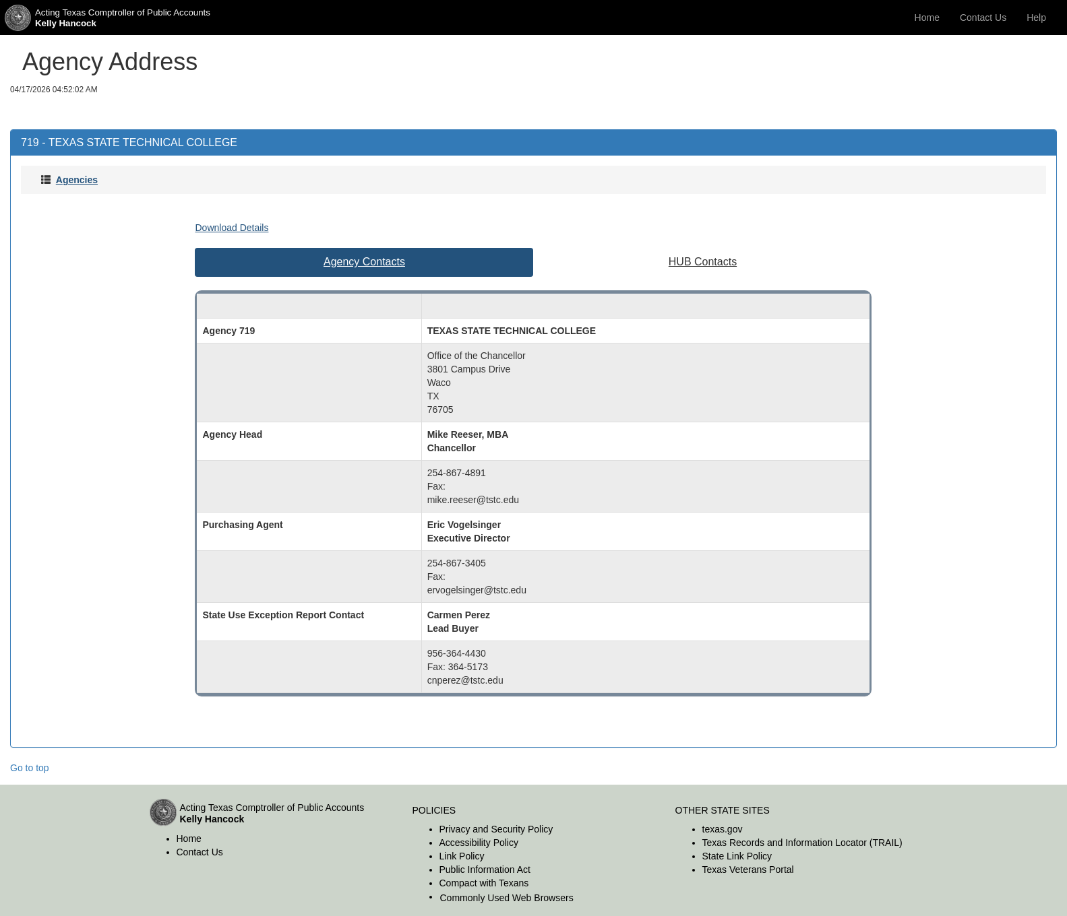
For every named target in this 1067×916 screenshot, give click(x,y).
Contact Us (983, 17)
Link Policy (462, 856)
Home (927, 17)
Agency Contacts (364, 261)
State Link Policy (737, 856)
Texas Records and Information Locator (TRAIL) (802, 842)
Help (1036, 17)
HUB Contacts (703, 261)
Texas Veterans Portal (748, 869)
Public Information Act (484, 869)
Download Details (231, 227)
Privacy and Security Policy (496, 829)
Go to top (29, 767)
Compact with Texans (484, 883)
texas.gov (722, 829)
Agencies (77, 179)
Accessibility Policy (478, 842)
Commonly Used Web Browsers (507, 897)
